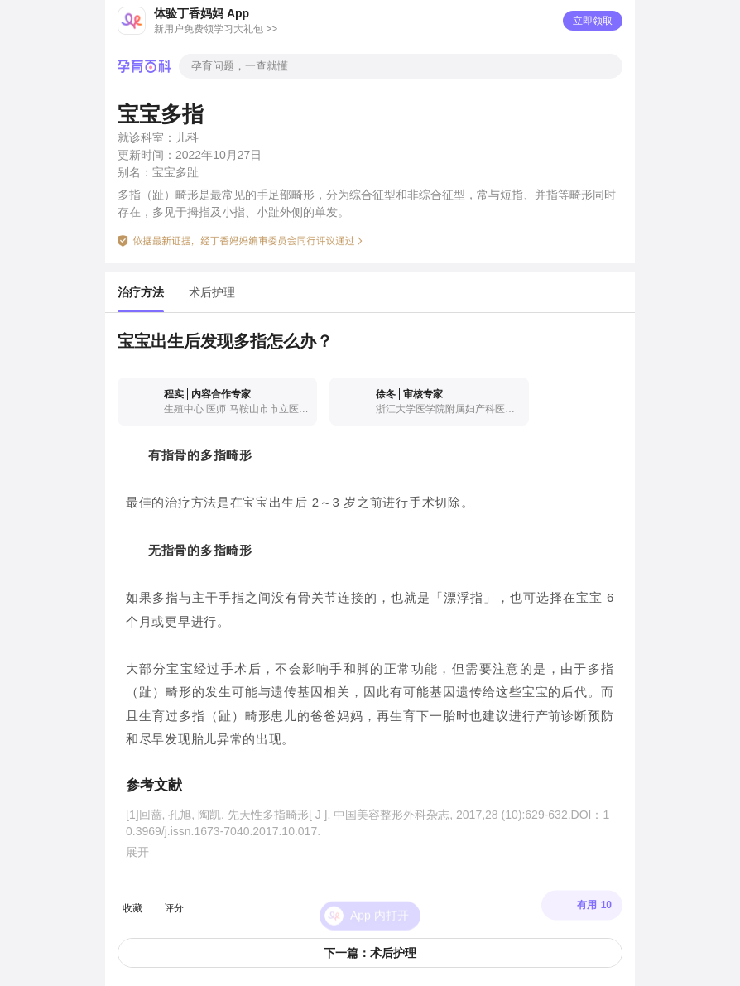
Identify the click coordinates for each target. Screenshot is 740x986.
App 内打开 (379, 899)
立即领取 (593, 20)
